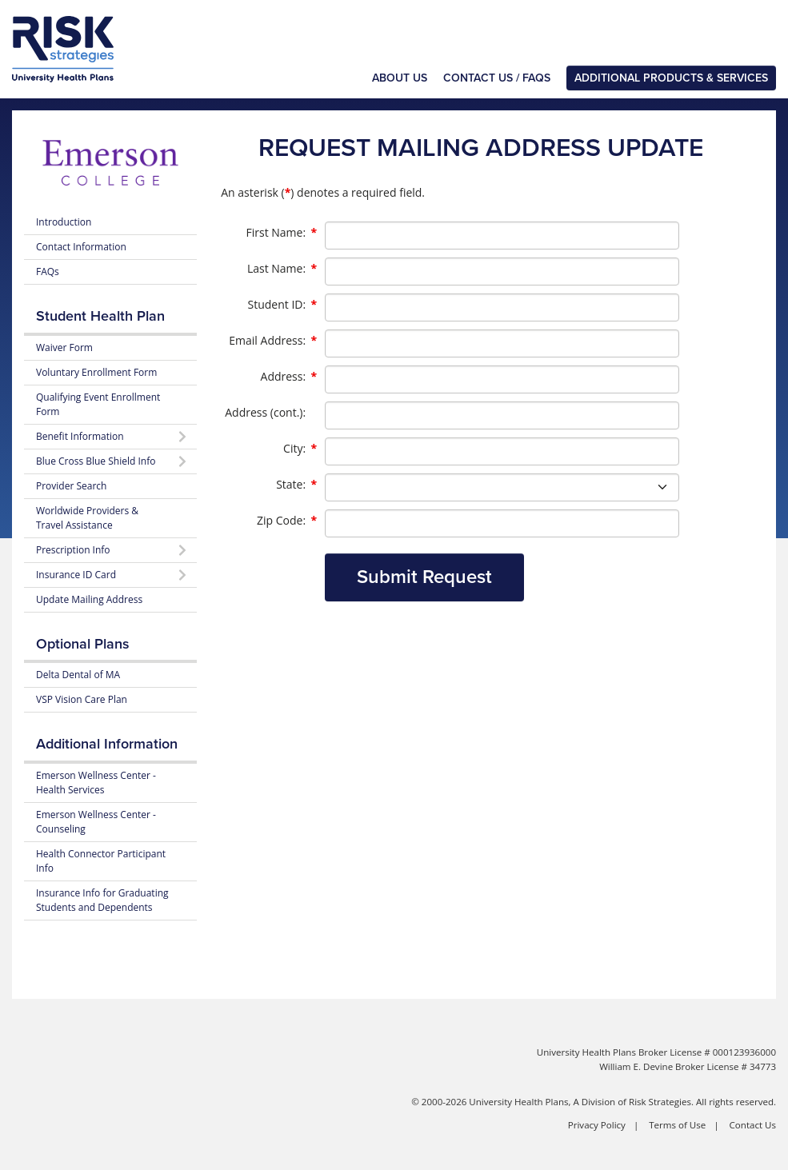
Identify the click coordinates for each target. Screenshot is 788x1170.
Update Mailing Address (89, 599)
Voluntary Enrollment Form (96, 372)
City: (300, 448)
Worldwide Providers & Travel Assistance (87, 518)
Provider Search (71, 486)
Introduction (63, 222)
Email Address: (273, 340)
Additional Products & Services (671, 78)
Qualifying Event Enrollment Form (98, 404)
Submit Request (424, 577)
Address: (289, 376)
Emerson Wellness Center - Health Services (96, 783)
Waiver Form (64, 347)
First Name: (282, 233)
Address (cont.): (265, 412)
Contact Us (753, 1125)
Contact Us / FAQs (496, 78)
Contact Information (81, 247)
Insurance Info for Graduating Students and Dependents (102, 900)
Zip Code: (287, 520)
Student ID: (282, 304)
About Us (399, 78)
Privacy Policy (597, 1125)
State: (296, 484)
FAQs (47, 271)
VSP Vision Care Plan (81, 699)
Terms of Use (677, 1125)
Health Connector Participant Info (101, 861)
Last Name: (282, 269)
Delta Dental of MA (78, 674)
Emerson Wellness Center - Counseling (96, 822)
